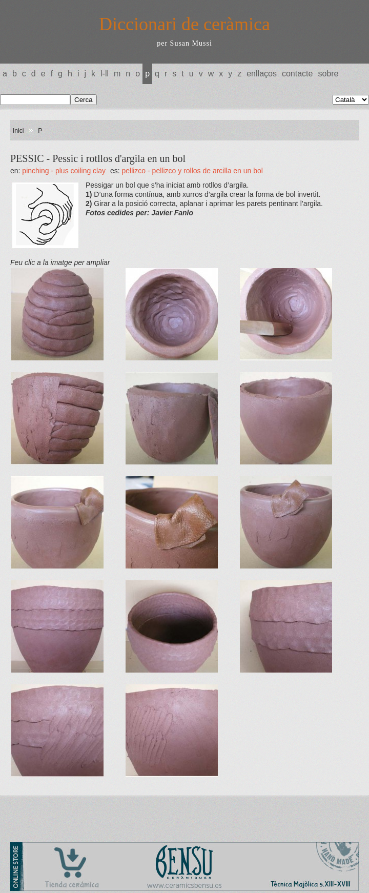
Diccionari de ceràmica (184, 24)
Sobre (328, 73)
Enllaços (262, 73)
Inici (18, 130)
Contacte (297, 73)
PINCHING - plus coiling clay (64, 171)
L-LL (104, 73)
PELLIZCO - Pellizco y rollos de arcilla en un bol (191, 171)
